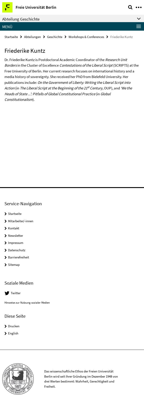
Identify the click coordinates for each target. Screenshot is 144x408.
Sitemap (14, 264)
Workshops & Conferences (86, 37)
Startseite (11, 37)
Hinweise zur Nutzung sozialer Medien (27, 302)
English (13, 333)
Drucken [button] (13, 326)
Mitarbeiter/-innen (20, 221)
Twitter (16, 293)
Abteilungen (32, 37)
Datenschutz (16, 250)
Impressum (15, 243)
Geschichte (54, 37)
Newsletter (15, 235)
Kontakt (13, 228)
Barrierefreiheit (18, 257)
